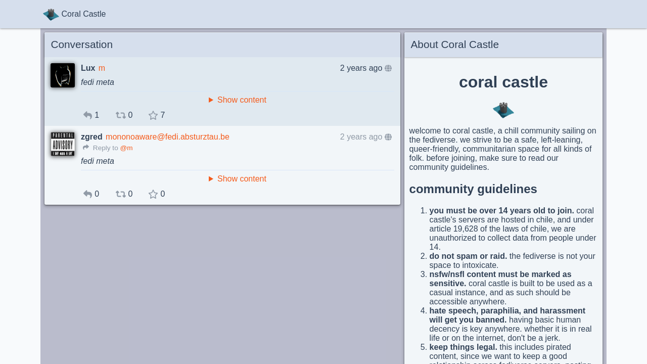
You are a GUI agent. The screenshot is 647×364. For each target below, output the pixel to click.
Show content (241, 100)
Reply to (100, 148)
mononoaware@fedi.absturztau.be (167, 136)
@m (126, 148)
